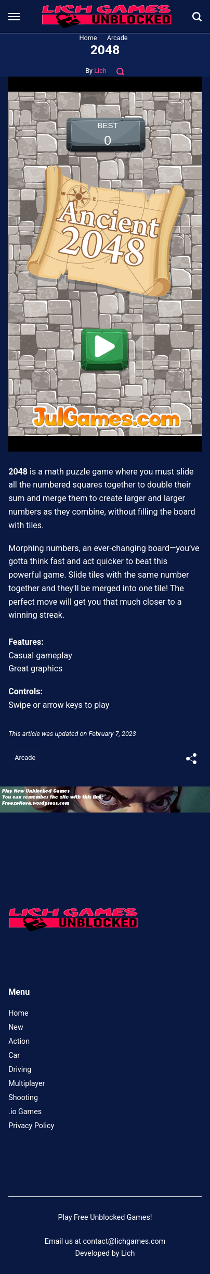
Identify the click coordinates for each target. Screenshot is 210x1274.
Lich (100, 70)
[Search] (197, 17)
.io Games (25, 1111)
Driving (19, 1069)
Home (18, 1013)
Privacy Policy (31, 1125)
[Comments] (120, 71)
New (15, 1027)
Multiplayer (26, 1083)
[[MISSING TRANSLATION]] (191, 759)
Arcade (25, 757)
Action (19, 1041)
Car (14, 1055)
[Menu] (14, 17)
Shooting (23, 1097)
